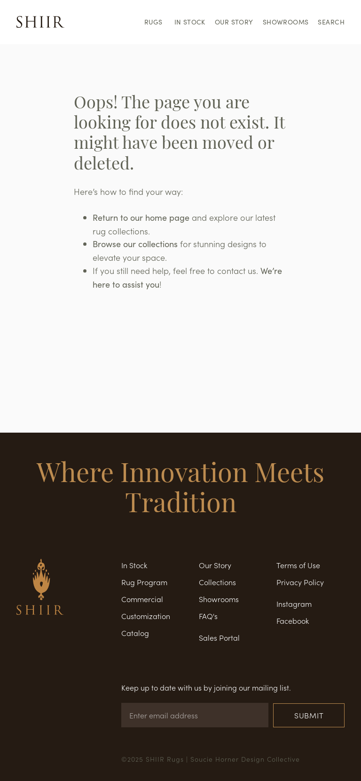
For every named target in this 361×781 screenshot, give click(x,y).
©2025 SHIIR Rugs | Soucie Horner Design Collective (210, 759)
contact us (236, 270)
